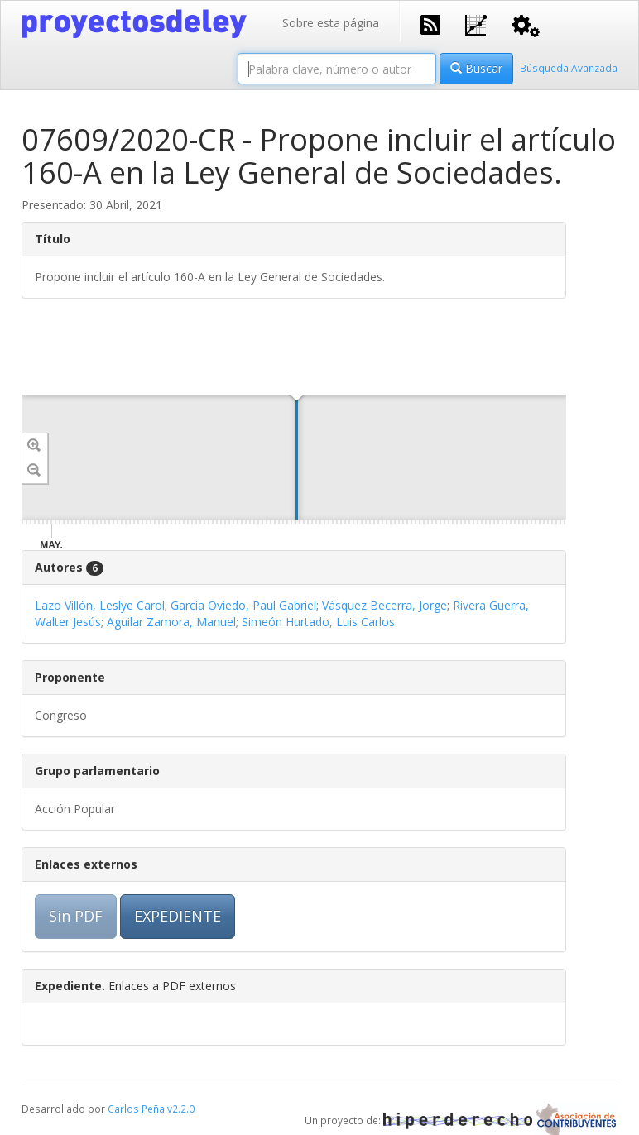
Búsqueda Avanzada (568, 67)
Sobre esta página (330, 23)
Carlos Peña (136, 1108)
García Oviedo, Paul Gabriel (243, 605)
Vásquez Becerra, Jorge (384, 605)
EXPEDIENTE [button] (177, 916)
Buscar (476, 68)
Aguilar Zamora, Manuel (171, 622)
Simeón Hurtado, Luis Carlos (318, 622)
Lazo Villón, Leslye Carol (100, 605)
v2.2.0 (181, 1108)
